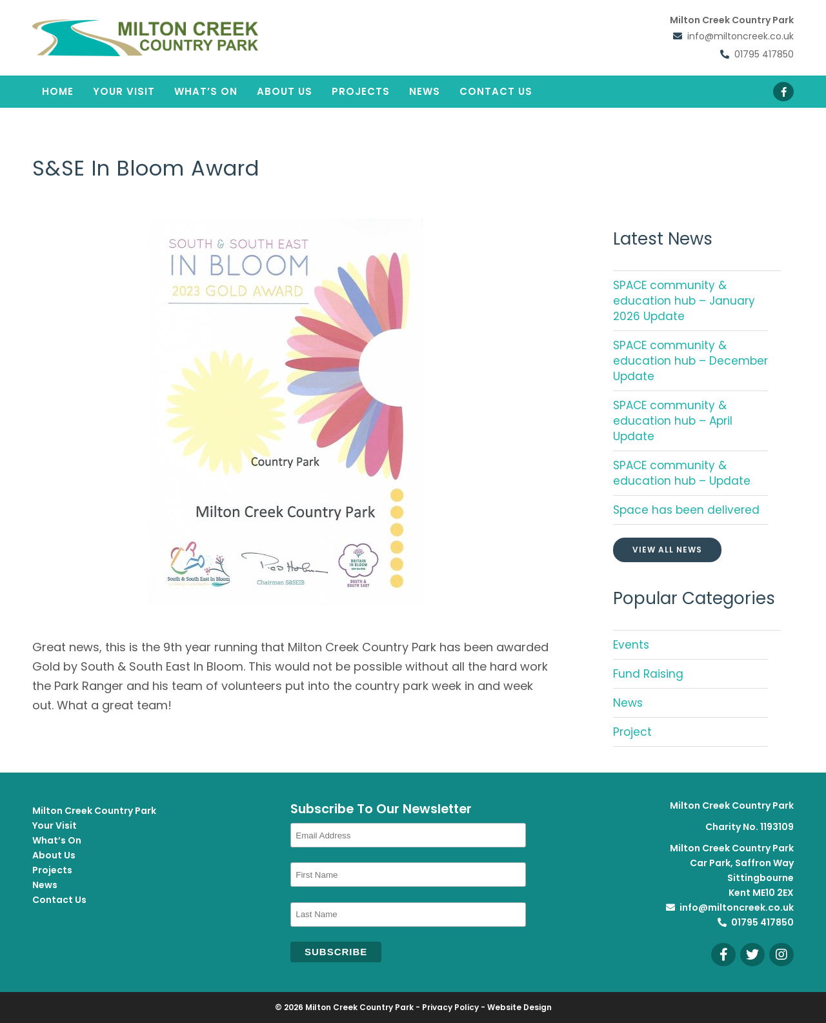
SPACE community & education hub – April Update (672, 421)
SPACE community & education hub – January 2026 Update (684, 301)
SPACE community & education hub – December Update (690, 361)
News (424, 91)
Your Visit (124, 91)
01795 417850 (764, 49)
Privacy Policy (450, 1007)
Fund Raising (648, 674)
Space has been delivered (686, 510)
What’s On (205, 91)
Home (58, 91)
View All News (667, 549)
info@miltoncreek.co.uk (740, 34)
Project (632, 732)
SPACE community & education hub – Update (681, 473)
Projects (361, 91)
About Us (284, 91)
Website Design (519, 1007)
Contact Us (495, 91)
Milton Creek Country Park (94, 810)
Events (631, 645)
